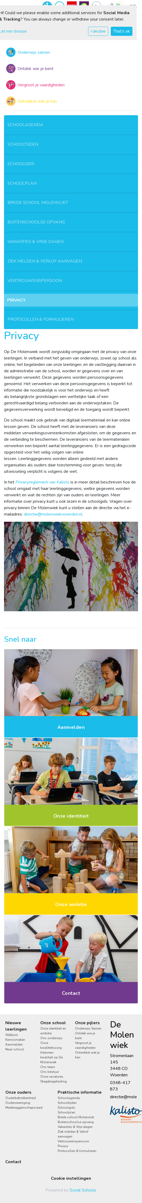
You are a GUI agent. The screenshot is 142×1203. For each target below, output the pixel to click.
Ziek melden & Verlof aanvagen (44, 261)
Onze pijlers (87, 1023)
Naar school (14, 1049)
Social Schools (83, 1190)
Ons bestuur (49, 1072)
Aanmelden (14, 1044)
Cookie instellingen (71, 1178)
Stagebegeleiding (53, 1081)
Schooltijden (22, 144)
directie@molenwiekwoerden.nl (53, 514)
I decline (98, 31)
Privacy (16, 300)
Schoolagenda (25, 125)
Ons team (47, 1067)
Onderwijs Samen (88, 1028)
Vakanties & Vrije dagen (35, 242)
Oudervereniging (17, 1103)
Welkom (11, 1035)
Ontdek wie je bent (85, 1035)
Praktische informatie (80, 1092)
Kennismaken (15, 1040)
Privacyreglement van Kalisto (42, 482)
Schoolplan (22, 183)
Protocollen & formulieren (40, 319)
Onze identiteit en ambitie (53, 1030)
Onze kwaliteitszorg (51, 1045)
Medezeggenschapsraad (23, 1107)
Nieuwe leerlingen (16, 1026)
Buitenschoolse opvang (36, 222)
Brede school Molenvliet (37, 203)
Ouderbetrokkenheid (20, 1098)
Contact (13, 1162)
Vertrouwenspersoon (34, 281)
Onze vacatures (51, 1076)
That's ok (121, 31)
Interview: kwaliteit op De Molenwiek (51, 1057)
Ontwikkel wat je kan (87, 1054)
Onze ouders (18, 1092)
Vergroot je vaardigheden (85, 1045)
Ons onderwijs (51, 1038)
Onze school (53, 1023)
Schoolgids (20, 164)
